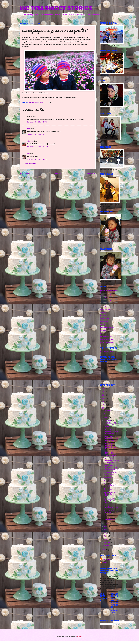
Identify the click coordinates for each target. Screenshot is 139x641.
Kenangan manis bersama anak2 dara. (111, 507)
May (105, 533)
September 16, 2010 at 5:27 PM (37, 122)
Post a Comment (30, 163)
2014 (104, 395)
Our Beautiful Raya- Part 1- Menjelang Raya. (110, 500)
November (107, 414)
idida (101, 333)
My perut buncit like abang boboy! (110, 473)
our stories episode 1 (106, 351)
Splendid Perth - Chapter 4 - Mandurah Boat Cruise (110, 446)
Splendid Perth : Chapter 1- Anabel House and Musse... (111, 467)
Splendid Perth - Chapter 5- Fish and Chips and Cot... (111, 438)
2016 (104, 389)
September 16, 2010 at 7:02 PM (37, 134)
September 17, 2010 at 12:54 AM (37, 147)
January (107, 546)
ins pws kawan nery (106, 336)
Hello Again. (108, 481)
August (106, 523)
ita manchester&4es (106, 339)
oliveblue (103, 312)
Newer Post (25, 173)
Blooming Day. (108, 477)
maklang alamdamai (106, 304)
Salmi (29, 129)
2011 (103, 405)
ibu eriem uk (104, 321)
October (107, 417)
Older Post (91, 173)
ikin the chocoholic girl (107, 342)
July (105, 526)
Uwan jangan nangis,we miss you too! (111, 485)
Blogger (79, 636)
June (106, 529)
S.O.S (105, 516)
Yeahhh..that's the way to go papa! (111, 512)
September (107, 420)
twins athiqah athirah (107, 301)
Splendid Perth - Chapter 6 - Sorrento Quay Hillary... (111, 431)
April (106, 536)
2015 (104, 392)
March (106, 539)
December (107, 411)
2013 (104, 398)
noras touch (103, 315)
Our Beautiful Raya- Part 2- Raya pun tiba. (110, 494)
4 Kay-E (30, 141)
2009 (104, 550)
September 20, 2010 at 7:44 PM (37, 159)
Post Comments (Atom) (35, 178)
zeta (28, 153)
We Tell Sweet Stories (56, 9)
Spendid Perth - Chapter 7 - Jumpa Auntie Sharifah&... (111, 424)
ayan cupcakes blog (106, 295)
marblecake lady (105, 310)
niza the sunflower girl (107, 327)
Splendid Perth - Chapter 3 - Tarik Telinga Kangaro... (110, 454)
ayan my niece (104, 318)
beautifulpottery (105, 298)
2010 (104, 408)
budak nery (103, 330)
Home (57, 173)
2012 (104, 401)
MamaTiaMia (106, 559)
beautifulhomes (105, 307)
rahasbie (102, 324)
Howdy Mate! (108, 489)
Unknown (105, 562)
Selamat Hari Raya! (110, 519)
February (107, 542)
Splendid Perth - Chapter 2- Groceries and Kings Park (111, 460)
